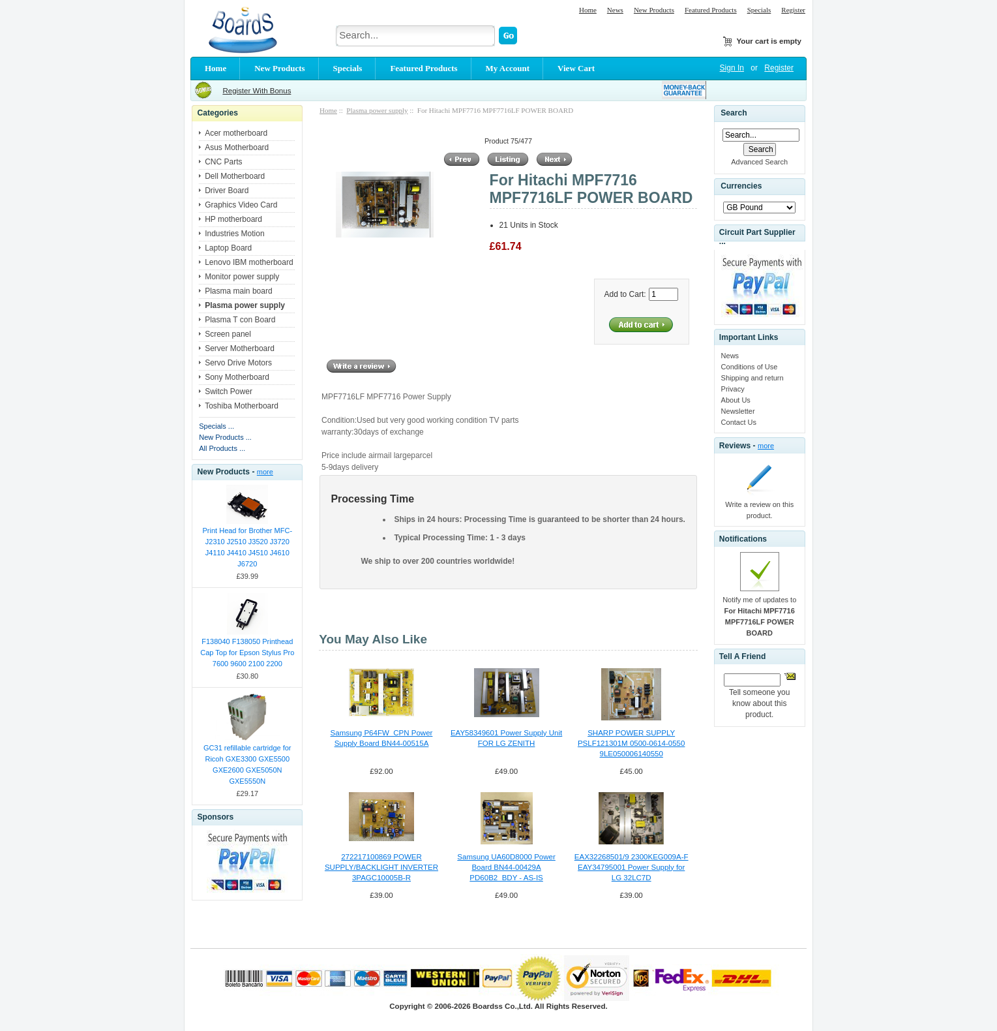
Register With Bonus (256, 91)
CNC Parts (223, 161)
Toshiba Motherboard (241, 405)
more (265, 472)
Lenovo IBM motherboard (249, 262)
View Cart (576, 68)
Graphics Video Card (241, 204)
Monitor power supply (242, 276)
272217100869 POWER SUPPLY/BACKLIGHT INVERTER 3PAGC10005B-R (381, 867)
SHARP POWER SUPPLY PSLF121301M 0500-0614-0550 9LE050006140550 (631, 743)
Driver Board (226, 190)
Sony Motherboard (237, 377)
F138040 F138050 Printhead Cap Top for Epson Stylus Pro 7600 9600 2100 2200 (247, 653)
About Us (736, 400)
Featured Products (711, 10)
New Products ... (225, 437)
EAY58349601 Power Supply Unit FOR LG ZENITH (506, 738)
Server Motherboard (240, 348)
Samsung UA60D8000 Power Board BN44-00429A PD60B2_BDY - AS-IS (506, 867)
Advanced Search (759, 162)
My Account (508, 68)
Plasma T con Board (240, 319)
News (615, 10)
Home (588, 10)
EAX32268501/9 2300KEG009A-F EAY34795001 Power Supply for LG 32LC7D (631, 867)
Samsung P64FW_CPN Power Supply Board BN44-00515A (382, 738)
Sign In (732, 67)
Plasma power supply (377, 110)
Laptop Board (228, 248)
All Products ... (222, 448)
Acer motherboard (236, 133)
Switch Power (228, 391)
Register (793, 10)
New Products (654, 10)
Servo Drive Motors (238, 362)
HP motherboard (233, 219)
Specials (759, 10)
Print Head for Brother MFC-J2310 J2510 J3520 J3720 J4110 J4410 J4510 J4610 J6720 (248, 547)
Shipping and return (752, 378)
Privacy (733, 389)
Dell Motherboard (235, 176)
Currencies (741, 186)
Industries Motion (234, 233)
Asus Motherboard (237, 147)
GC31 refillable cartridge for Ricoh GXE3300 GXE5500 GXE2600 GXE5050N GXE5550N (247, 764)
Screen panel (228, 334)
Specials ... (216, 426)
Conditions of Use (749, 367)
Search (734, 112)
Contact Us (738, 422)
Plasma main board (238, 291)
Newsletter (738, 411)
